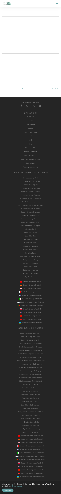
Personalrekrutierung (30, 167)
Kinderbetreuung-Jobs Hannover (30, 367)
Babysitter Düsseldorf (30, 249)
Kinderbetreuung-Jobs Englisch (30, 442)
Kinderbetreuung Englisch (30, 288)
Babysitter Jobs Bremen (30, 388)
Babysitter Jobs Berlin (30, 384)
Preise (30, 129)
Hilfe (30, 136)
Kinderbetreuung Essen (30, 202)
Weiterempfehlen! (30, 148)
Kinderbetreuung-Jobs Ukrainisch (30, 477)
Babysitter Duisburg (30, 246)
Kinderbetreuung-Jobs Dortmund (30, 343)
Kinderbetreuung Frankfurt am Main (31, 205)
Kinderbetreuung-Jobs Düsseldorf (30, 354)
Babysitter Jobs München (31, 425)
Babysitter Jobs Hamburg (31, 415)
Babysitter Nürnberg (30, 273)
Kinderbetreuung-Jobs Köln (30, 340)
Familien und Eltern (30, 155)
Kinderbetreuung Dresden (30, 191)
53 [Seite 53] (32, 88)
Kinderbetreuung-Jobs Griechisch (30, 449)
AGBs (31, 121)
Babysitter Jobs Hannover (30, 418)
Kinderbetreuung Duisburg (30, 195)
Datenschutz (30, 125)
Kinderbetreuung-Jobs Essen (30, 357)
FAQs (30, 140)
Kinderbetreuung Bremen (30, 181)
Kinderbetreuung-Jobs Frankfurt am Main (30, 360)
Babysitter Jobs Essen (30, 408)
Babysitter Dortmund (30, 239)
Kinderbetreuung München (30, 219)
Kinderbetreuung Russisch (30, 309)
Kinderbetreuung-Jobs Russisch (30, 463)
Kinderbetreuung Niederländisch (30, 302)
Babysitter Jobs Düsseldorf (30, 405)
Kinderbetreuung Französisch (30, 292)
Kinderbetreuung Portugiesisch (30, 305)
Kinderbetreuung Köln (30, 185)
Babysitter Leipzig (30, 267)
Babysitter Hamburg (30, 260)
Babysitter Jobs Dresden (30, 398)
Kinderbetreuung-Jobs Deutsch (30, 439)
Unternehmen (30, 163)
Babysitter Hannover (30, 263)
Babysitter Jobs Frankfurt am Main (30, 412)
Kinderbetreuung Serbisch (30, 312)
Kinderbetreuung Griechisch (30, 295)
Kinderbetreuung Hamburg (30, 209)
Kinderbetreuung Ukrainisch (30, 322)
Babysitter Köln (30, 236)
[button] (57, 3)
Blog (30, 144)
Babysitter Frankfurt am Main (30, 256)
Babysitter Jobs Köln (30, 391)
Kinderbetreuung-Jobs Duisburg (30, 350)
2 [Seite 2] (22, 88)
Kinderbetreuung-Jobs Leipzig (30, 371)
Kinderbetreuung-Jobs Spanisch (30, 470)
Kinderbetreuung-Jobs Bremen (30, 337)
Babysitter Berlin (31, 229)
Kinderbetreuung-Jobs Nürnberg (30, 378)
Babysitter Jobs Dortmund (30, 395)
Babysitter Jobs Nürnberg (30, 429)
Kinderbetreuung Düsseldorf (30, 198)
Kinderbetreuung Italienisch (30, 299)
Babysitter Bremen (30, 232)
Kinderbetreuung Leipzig (30, 215)
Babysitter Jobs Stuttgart (30, 432)
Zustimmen (7, 490)
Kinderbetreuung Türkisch (30, 319)
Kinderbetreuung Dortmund (30, 188)
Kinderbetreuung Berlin (30, 178)
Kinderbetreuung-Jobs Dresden (30, 347)
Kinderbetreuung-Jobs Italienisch (30, 453)
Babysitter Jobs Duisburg (30, 401)
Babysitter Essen (30, 253)
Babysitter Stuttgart (30, 277)
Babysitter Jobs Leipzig (31, 422)
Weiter (54, 88)
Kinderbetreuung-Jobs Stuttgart (30, 381)
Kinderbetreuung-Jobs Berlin (30, 333)
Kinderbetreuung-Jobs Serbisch (30, 466)
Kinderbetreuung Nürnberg (30, 222)
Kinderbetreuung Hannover (30, 212)
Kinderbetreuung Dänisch (30, 282)
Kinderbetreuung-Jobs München (30, 374)
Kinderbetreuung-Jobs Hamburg (30, 364)
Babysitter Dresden (30, 243)
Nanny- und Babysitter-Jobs (30, 159)
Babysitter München (30, 270)
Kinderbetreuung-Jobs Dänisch (30, 436)
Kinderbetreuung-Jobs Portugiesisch (30, 459)
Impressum (30, 117)
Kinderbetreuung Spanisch (30, 316)
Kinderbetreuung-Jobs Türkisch (30, 473)
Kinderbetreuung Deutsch (30, 285)
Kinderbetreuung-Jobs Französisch (30, 446)
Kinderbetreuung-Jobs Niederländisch (30, 456)
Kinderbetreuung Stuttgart (30, 226)
